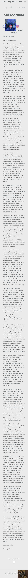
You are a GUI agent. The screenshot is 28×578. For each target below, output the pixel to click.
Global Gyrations (14, 14)
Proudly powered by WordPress (14, 572)
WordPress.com (18, 574)
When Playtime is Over (12, 1)
